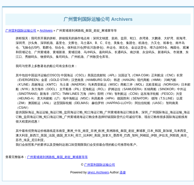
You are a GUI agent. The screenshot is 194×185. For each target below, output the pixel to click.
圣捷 (123, 172)
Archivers (46, 30)
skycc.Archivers (98, 172)
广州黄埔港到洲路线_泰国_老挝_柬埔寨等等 (57, 157)
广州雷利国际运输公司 (20, 30)
